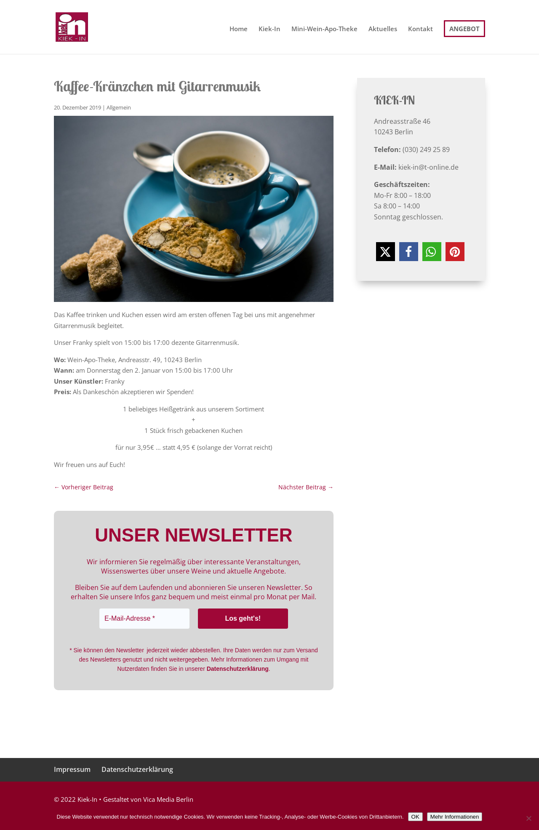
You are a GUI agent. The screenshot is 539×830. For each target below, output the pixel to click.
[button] (385, 251)
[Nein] (528, 818)
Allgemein (119, 107)
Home (238, 29)
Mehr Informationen (454, 817)
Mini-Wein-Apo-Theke (324, 29)
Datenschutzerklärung (137, 769)
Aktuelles (382, 29)
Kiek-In (269, 29)
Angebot (464, 28)
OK (415, 817)
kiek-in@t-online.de (428, 167)
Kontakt (420, 29)
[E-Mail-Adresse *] (144, 618)
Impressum (72, 769)
